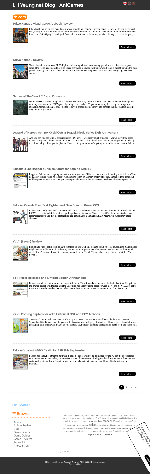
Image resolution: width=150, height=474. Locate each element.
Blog (16, 428)
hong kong (98, 421)
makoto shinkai (118, 425)
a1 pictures (84, 418)
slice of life (120, 418)
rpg (92, 421)
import (77, 431)
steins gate (67, 428)
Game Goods (22, 432)
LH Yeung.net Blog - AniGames (48, 5)
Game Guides (22, 435)
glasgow (106, 428)
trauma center (86, 431)
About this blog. (75, 464)
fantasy (92, 418)
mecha (113, 428)
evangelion (77, 428)
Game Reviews (23, 438)
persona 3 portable (114, 431)
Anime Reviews (23, 425)
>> (136, 387)
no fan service (122, 428)
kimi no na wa (73, 418)
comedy (86, 421)
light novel (129, 418)
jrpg (136, 418)
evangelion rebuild (104, 425)
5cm (81, 421)
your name (76, 425)
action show (130, 425)
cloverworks (69, 431)
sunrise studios (99, 431)
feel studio (69, 421)
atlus (92, 424)
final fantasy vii (102, 418)
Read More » (127, 47)
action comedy (93, 428)
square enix (115, 415)
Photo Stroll (21, 445)
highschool (78, 415)
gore (123, 415)
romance (84, 425)
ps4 (101, 428)
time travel (68, 415)
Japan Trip (20, 442)
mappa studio (93, 415)
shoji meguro (105, 415)
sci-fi (84, 428)
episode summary (100, 434)
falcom (128, 415)
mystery (125, 431)
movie (76, 421)
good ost (119, 421)
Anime (18, 422)
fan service (109, 420)
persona (112, 418)
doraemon (127, 421)
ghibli (85, 415)
